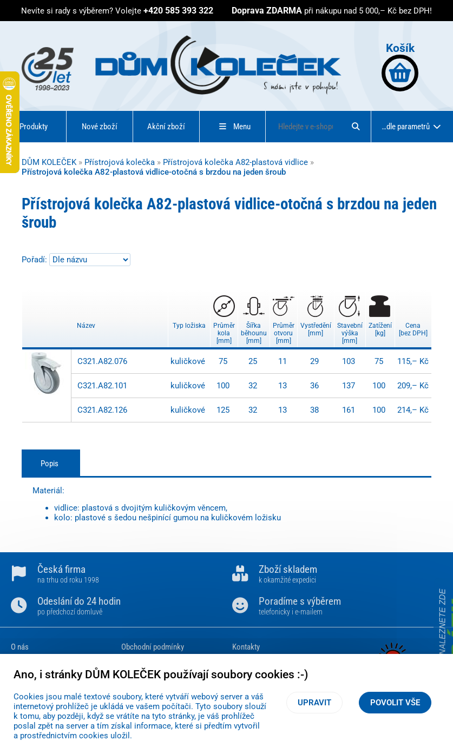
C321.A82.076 (102, 361)
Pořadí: (35, 259)
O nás (20, 647)
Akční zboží (166, 126)
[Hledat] (355, 126)
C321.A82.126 (102, 410)
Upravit (314, 702)
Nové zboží (99, 126)
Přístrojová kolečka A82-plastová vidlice (235, 162)
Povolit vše (395, 702)
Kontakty (246, 647)
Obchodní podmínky (152, 647)
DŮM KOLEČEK (49, 162)
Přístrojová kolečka (119, 162)
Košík (400, 66)
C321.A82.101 (102, 386)
